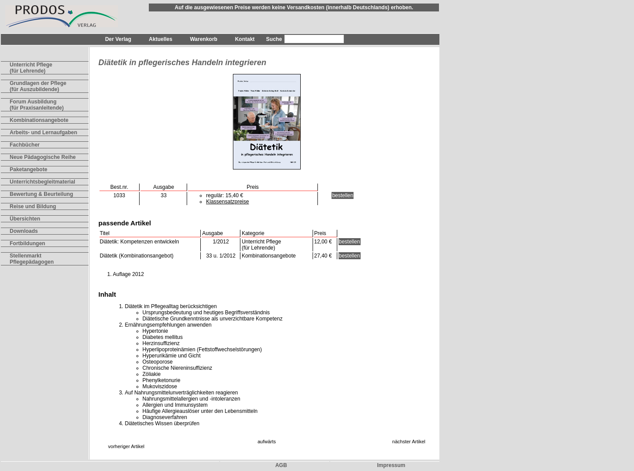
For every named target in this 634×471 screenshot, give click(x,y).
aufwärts (267, 441)
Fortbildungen (27, 243)
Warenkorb (203, 39)
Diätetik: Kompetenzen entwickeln (139, 242)
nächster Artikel (408, 441)
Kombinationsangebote (39, 120)
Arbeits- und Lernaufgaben (43, 132)
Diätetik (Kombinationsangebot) (136, 256)
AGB (281, 465)
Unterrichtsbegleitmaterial (42, 182)
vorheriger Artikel (126, 446)
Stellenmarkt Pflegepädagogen (32, 259)
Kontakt (245, 39)
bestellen (342, 195)
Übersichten (25, 219)
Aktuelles (160, 39)
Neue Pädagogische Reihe (43, 157)
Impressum (391, 465)
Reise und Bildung (33, 206)
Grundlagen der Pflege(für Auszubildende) (38, 86)
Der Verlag (118, 39)
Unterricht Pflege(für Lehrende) (31, 68)
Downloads (24, 231)
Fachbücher (25, 145)
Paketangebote (28, 169)
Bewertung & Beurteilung (41, 194)
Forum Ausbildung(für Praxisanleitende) (37, 105)
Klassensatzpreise (227, 202)
